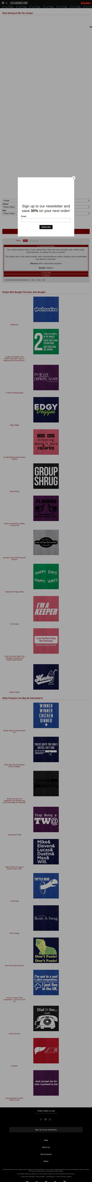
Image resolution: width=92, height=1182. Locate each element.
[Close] (73, 178)
